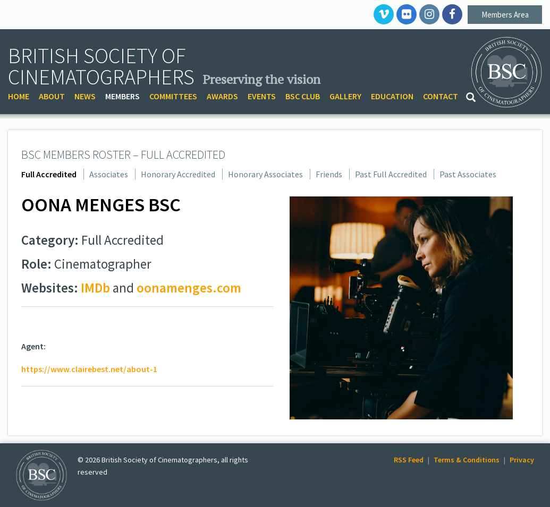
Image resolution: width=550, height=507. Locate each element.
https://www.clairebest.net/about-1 (89, 369)
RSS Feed (409, 460)
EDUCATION (392, 96)
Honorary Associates (265, 174)
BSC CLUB (302, 96)
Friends (329, 174)
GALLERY (345, 96)
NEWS (85, 96)
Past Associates (467, 174)
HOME (18, 96)
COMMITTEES (173, 96)
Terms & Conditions (467, 460)
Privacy (522, 460)
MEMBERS (122, 96)
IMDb (95, 287)
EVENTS (262, 96)
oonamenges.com (189, 287)
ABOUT (52, 96)
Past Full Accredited (391, 174)
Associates (108, 174)
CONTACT (440, 96)
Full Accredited (49, 174)
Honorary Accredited (178, 174)
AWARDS (222, 96)
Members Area (505, 15)
